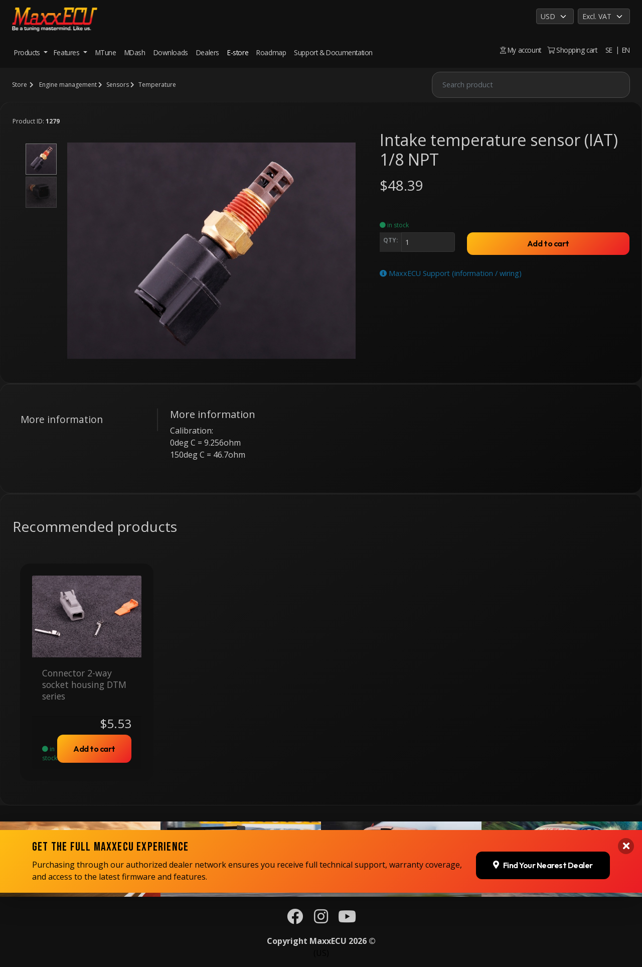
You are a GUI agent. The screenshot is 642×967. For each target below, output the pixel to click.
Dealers (207, 52)
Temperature (157, 84)
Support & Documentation (333, 52)
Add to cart (548, 243)
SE (608, 50)
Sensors (117, 84)
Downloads (170, 52)
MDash (134, 52)
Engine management (68, 84)
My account (520, 50)
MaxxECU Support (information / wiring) (451, 273)
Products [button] (28, 52)
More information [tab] (62, 419)
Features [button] (67, 52)
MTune (105, 52)
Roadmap (271, 52)
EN (626, 50)
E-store (237, 52)
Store (19, 84)
